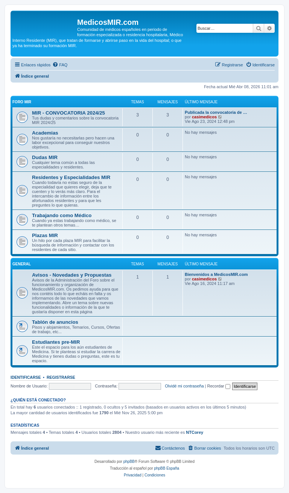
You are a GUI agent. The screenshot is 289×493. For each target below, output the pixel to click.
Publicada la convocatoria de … (216, 112)
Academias (45, 133)
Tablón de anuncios (55, 322)
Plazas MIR (45, 235)
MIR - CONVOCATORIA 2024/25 (68, 113)
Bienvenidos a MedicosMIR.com (216, 274)
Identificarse (26, 377)
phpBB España (166, 468)
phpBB (129, 461)
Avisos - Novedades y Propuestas (71, 275)
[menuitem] (59, 64)
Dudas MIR (45, 157)
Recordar (218, 386)
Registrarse (61, 377)
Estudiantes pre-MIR (56, 342)
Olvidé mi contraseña (184, 386)
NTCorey (194, 432)
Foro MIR (21, 102)
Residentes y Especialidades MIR (71, 177)
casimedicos (204, 117)
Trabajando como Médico (61, 215)
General (21, 264)
